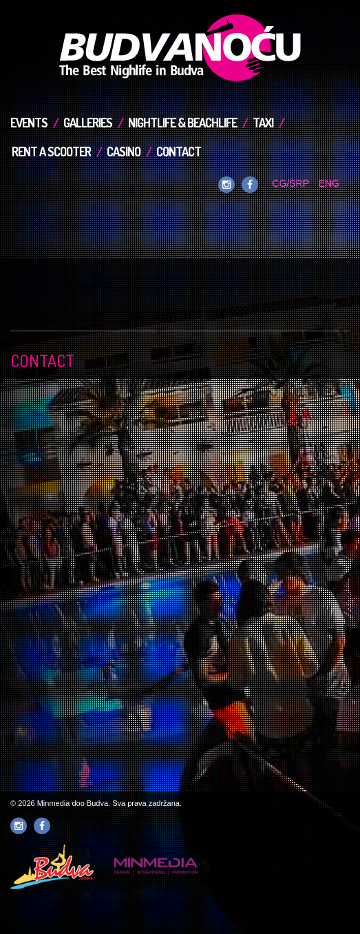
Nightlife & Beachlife (182, 122)
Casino (123, 151)
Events (28, 122)
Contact (178, 151)
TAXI (263, 122)
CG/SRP (290, 183)
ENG (329, 183)
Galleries (87, 122)
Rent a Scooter (51, 151)
